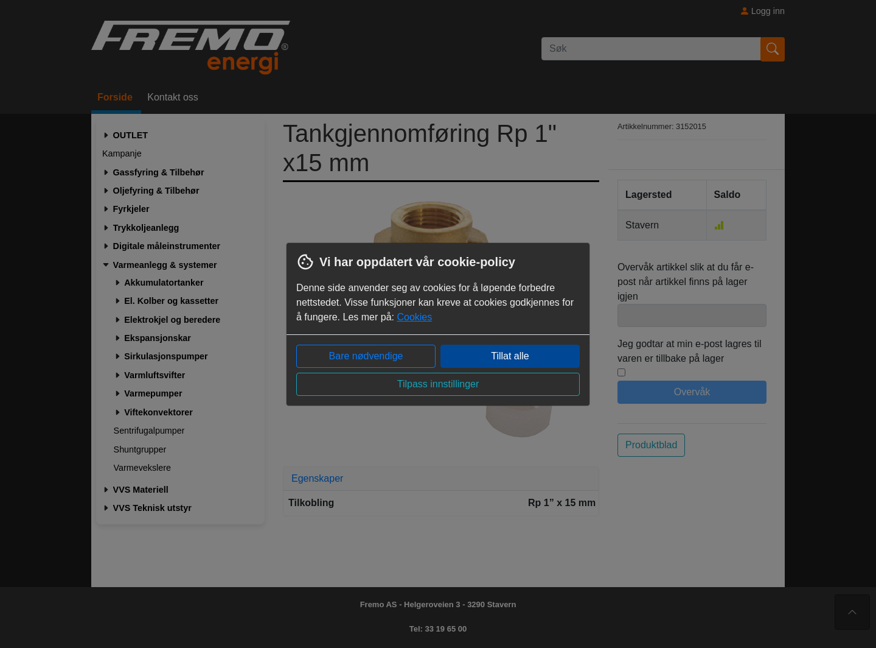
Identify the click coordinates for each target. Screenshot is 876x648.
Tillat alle (510, 356)
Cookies (414, 317)
